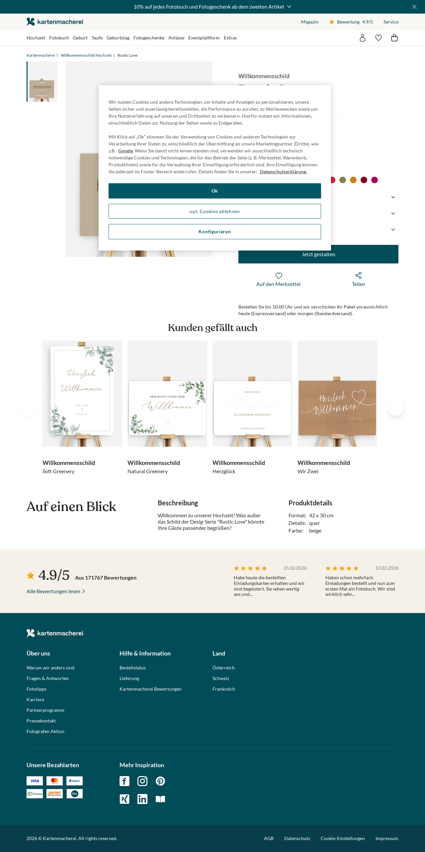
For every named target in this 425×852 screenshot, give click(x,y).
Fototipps (36, 689)
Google (125, 150)
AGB (269, 838)
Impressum (387, 838)
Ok (215, 191)
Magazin (309, 22)
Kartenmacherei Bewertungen (151, 689)
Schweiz (220, 678)
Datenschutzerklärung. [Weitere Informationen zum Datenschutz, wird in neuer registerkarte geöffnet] (283, 171)
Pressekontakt (41, 720)
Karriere (35, 699)
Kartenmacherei (41, 55)
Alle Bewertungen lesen (53, 591)
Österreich (223, 667)
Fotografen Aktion (45, 731)
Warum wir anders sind (50, 667)
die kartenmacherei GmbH (55, 22)
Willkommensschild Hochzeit (86, 55)
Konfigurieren (215, 231)
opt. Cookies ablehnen (215, 211)
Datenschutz (297, 838)
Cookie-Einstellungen (343, 838)
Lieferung (129, 678)
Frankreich (223, 689)
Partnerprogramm (45, 710)
